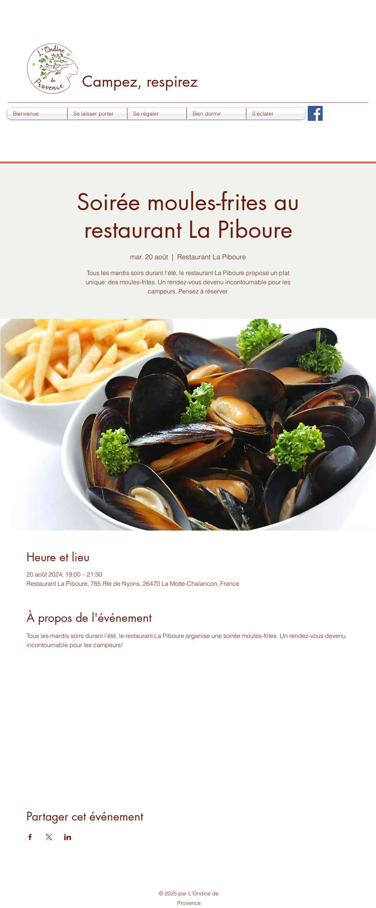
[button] (97, 113)
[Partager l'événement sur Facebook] (30, 837)
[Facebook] (315, 113)
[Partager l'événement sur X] (49, 837)
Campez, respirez (140, 81)
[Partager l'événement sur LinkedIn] (67, 837)
